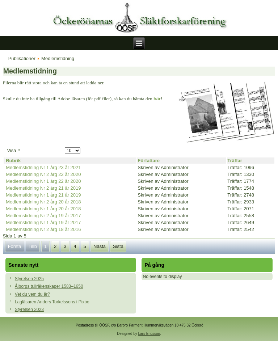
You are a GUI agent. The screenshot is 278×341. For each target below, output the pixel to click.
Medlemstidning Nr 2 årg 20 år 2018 (43, 202)
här (157, 98)
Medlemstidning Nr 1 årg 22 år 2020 (43, 181)
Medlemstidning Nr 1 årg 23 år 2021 (43, 167)
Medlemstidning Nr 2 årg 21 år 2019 (43, 188)
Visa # (13, 150)
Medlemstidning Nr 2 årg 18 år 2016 (43, 229)
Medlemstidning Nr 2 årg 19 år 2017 (43, 215)
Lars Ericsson (149, 334)
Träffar (234, 160)
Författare (149, 160)
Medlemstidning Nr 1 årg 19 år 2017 (43, 222)
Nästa (99, 246)
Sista (118, 246)
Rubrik (13, 160)
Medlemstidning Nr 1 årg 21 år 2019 (43, 195)
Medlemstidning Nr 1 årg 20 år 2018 (43, 208)
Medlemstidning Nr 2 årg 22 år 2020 (43, 174)
